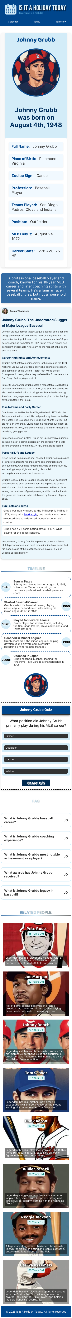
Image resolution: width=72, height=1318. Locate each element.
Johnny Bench (36, 1024)
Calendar (13, 21)
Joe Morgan (36, 976)
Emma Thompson (19, 311)
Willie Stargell (36, 1169)
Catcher (10, 759)
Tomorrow (61, 21)
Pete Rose (36, 928)
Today (37, 21)
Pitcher (9, 736)
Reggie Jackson (36, 1217)
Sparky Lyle (30, 514)
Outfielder (11, 747)
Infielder (10, 771)
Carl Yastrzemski (36, 1265)
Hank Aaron (36, 1121)
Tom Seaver (36, 1073)
